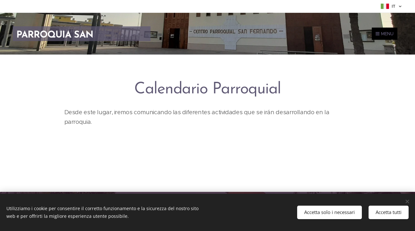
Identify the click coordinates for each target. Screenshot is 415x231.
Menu (385, 34)
